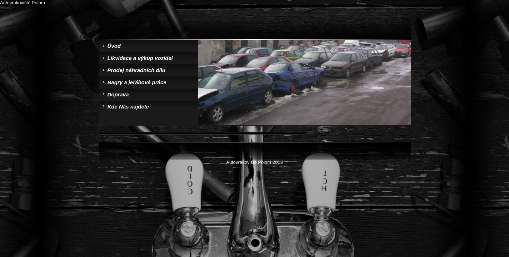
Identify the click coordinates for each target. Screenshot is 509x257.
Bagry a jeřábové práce (137, 82)
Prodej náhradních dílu (137, 70)
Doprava (118, 94)
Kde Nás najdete (128, 107)
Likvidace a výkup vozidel (140, 58)
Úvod (114, 46)
